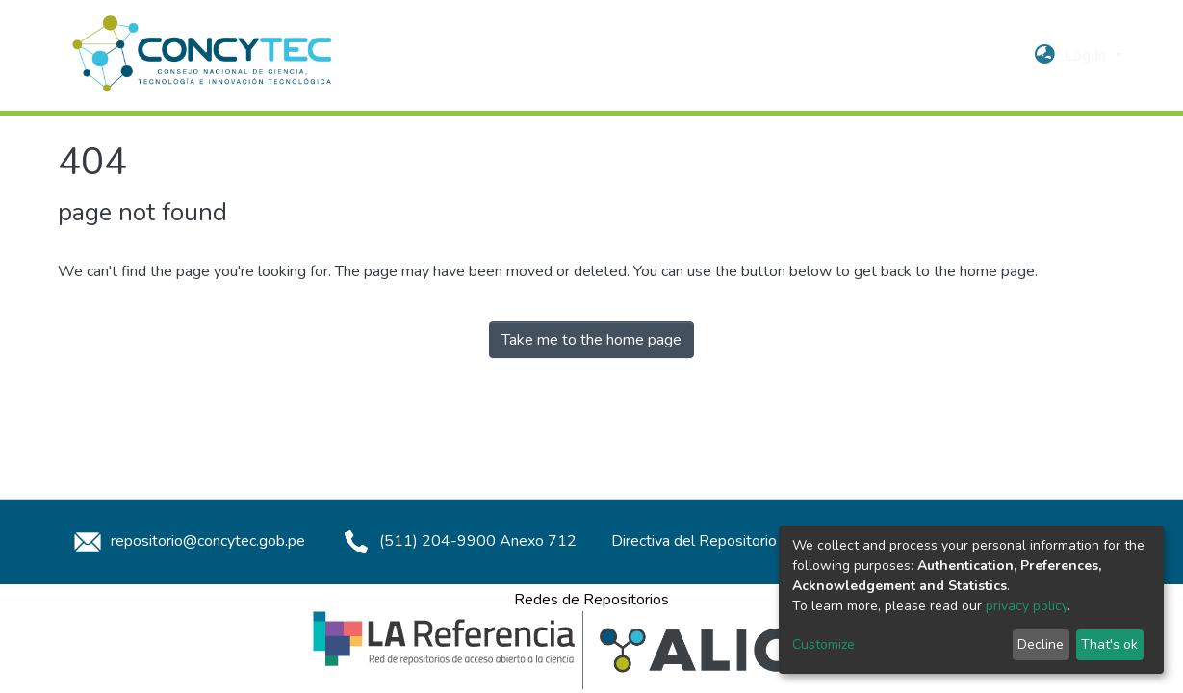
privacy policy (1026, 606)
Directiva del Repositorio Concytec (726, 541)
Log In (1087, 55)
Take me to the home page (591, 339)
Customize (823, 644)
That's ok (1109, 644)
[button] (1045, 55)
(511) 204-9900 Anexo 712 (457, 541)
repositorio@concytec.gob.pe (186, 541)
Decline (1040, 644)
